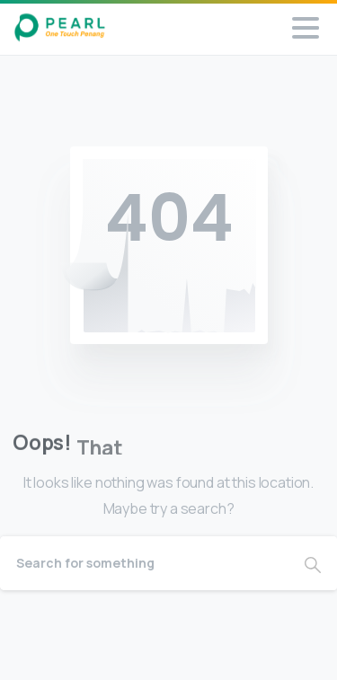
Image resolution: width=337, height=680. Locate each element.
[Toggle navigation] (306, 28)
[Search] (144, 563)
